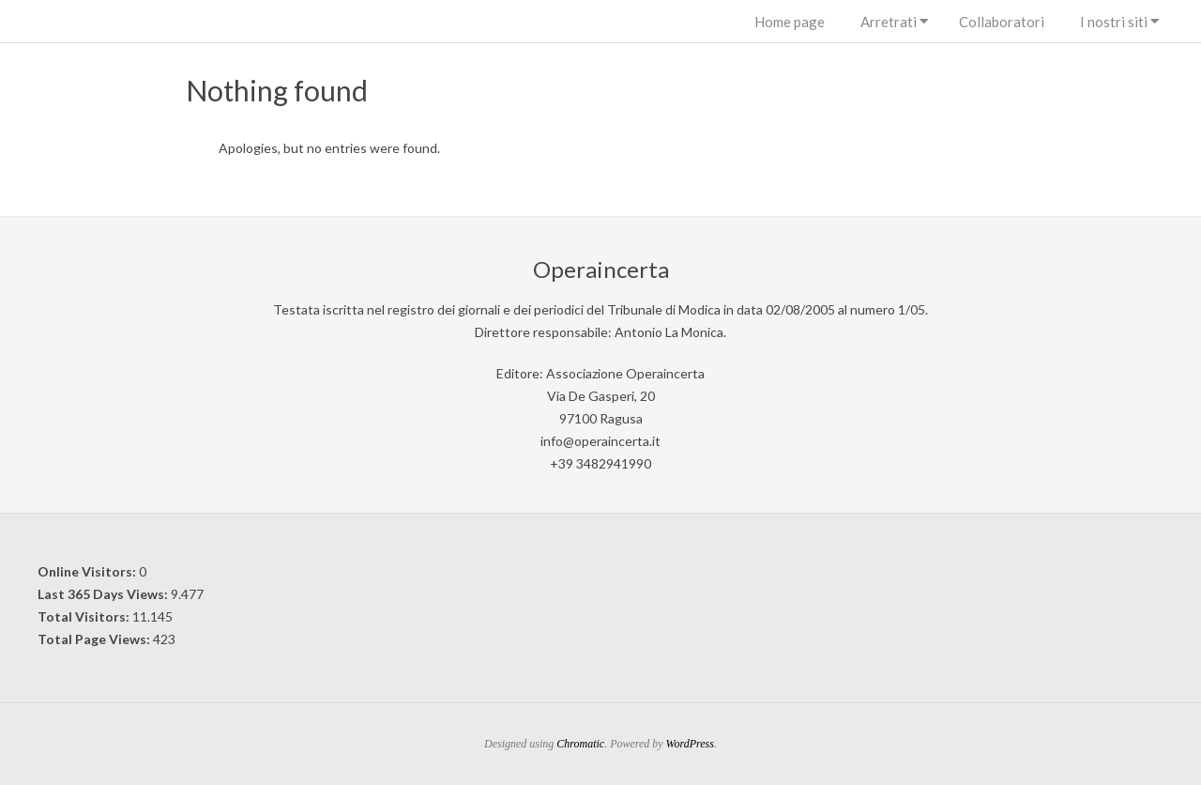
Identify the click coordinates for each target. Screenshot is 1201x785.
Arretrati (888, 21)
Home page (789, 21)
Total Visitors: (85, 616)
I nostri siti (1114, 21)
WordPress (690, 743)
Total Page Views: (95, 639)
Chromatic (580, 743)
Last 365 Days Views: (104, 594)
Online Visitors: (88, 571)
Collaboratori (1001, 21)
